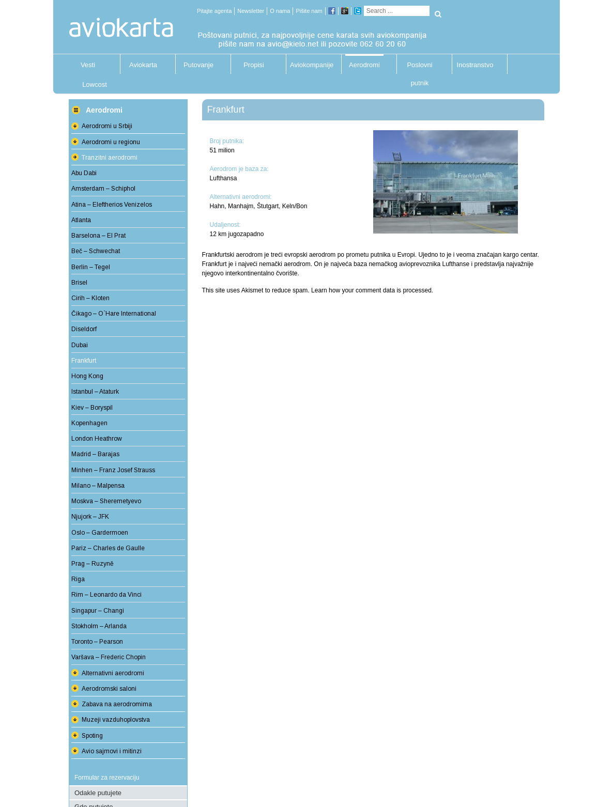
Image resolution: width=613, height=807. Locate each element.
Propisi (253, 65)
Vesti (88, 65)
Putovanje (198, 65)
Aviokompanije (309, 65)
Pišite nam (309, 11)
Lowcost (94, 84)
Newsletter (250, 11)
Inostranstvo (475, 65)
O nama (280, 11)
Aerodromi (364, 65)
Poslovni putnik (419, 67)
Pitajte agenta (214, 11)
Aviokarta (143, 65)
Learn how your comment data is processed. (372, 290)
